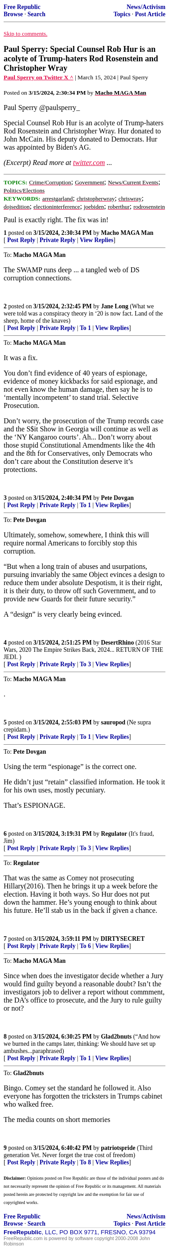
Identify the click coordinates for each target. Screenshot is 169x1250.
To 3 (85, 664)
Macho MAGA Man (127, 232)
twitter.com (89, 162)
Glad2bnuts (116, 1036)
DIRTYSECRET (122, 938)
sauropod (113, 722)
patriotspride (118, 1148)
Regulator (114, 833)
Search (36, 14)
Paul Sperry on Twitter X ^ (38, 77)
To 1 (85, 328)
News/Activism (146, 7)
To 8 (85, 1162)
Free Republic (22, 7)
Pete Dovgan (117, 498)
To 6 (85, 946)
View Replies (97, 240)
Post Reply (21, 240)
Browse (13, 14)
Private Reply (58, 240)
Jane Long (114, 306)
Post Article (150, 14)
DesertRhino (117, 642)
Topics (122, 14)
